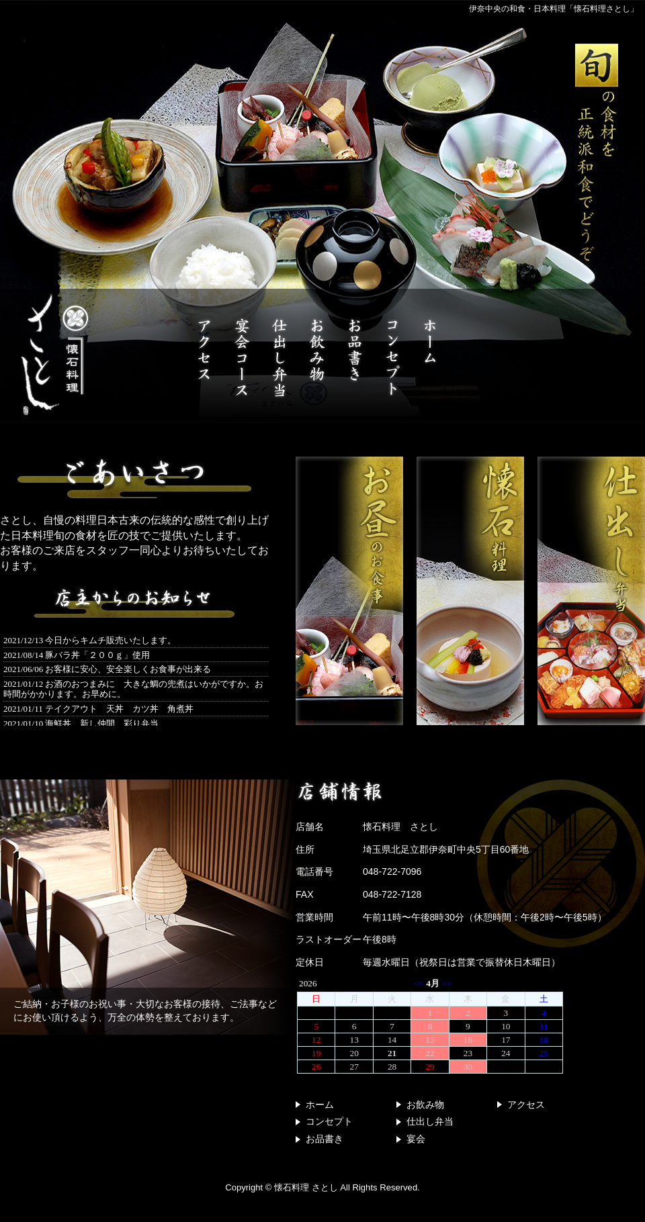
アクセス (526, 1104)
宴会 (415, 1138)
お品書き (324, 1138)
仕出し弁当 (430, 1121)
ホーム (320, 1104)
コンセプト (329, 1121)
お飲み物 (425, 1104)
